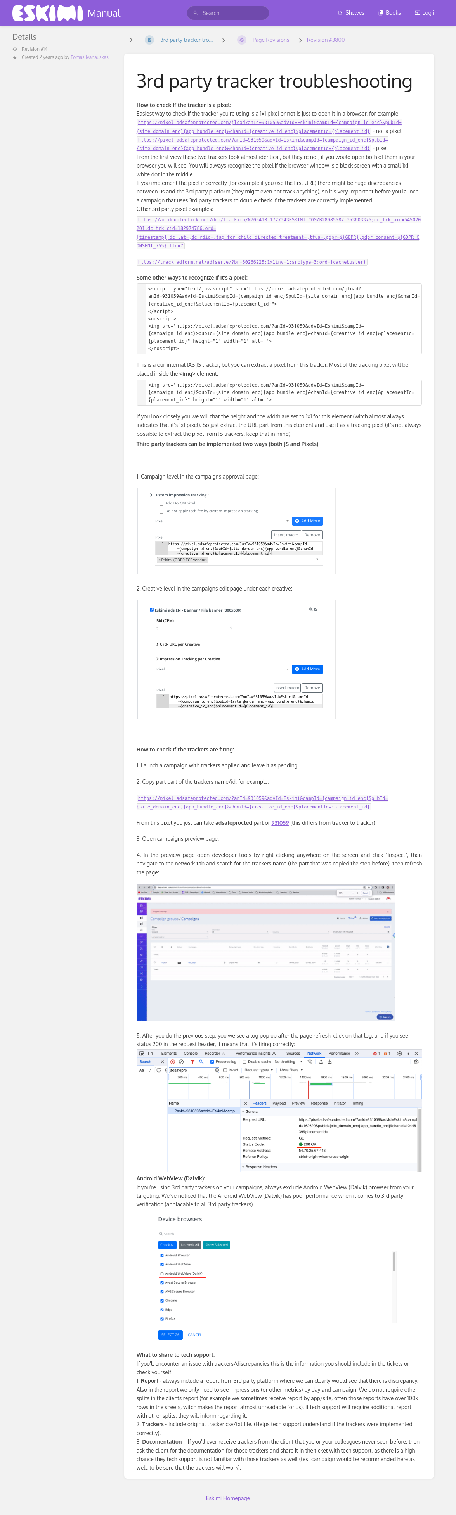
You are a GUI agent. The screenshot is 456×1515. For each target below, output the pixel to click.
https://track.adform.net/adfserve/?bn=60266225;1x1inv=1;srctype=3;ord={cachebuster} (252, 262)
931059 (280, 822)
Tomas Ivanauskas (90, 57)
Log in (426, 12)
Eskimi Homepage (228, 1498)
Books (389, 12)
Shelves (351, 12)
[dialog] (441, 1499)
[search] (228, 13)
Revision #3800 (326, 39)
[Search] (195, 13)
